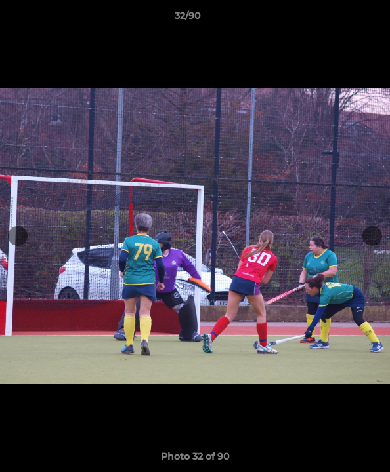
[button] (343, 19)
